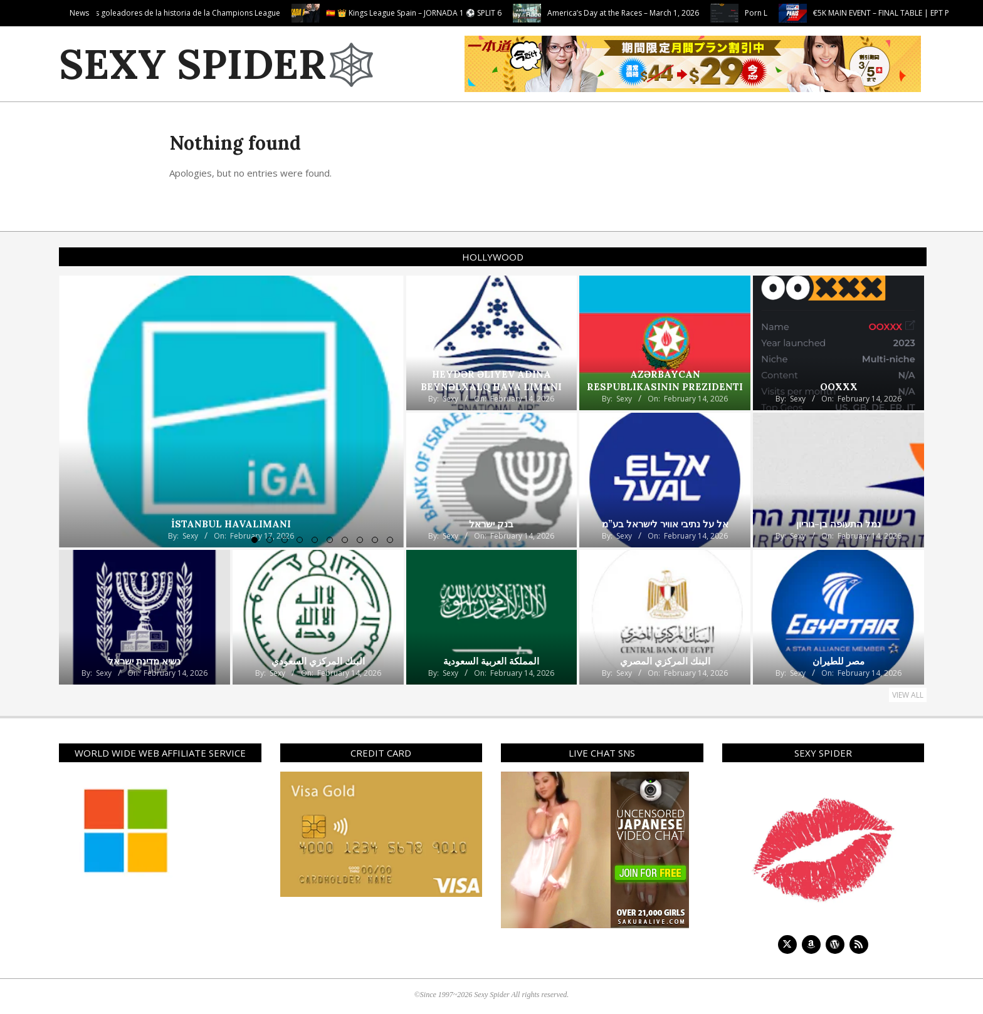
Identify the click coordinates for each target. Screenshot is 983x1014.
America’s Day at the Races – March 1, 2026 (685, 13)
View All (907, 695)
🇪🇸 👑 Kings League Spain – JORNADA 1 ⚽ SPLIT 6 (476, 13)
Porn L (818, 13)
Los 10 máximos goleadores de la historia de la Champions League (222, 13)
